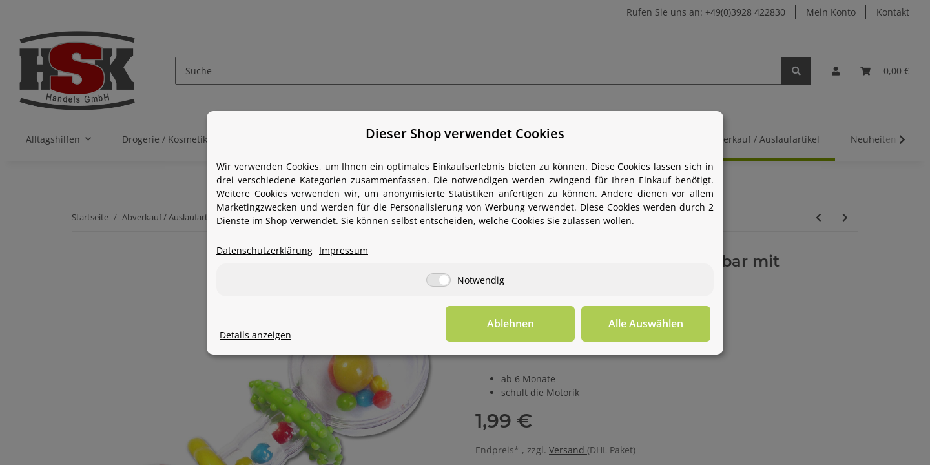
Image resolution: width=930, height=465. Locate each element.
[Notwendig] (438, 280)
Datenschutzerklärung (264, 250)
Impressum (343, 250)
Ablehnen (510, 323)
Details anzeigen (255, 335)
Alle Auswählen (645, 323)
